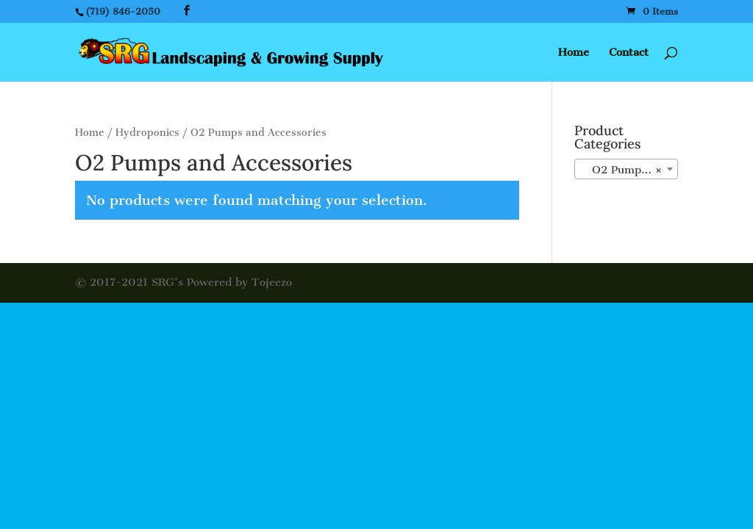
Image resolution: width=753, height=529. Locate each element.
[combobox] (626, 169)
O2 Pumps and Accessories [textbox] (629, 169)
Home (573, 53)
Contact (629, 53)
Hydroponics (147, 132)
